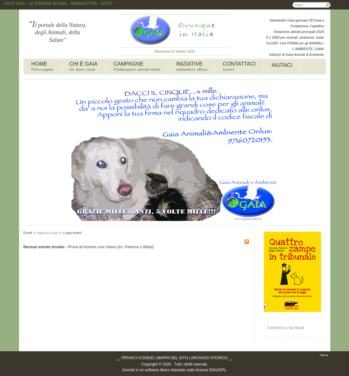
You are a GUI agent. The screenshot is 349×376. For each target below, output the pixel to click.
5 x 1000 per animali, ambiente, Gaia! (295, 37)
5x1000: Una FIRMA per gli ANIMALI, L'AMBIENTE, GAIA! (295, 46)
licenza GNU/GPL (211, 370)
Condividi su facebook (285, 328)
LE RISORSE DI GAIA (48, 3)
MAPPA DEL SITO (172, 358)
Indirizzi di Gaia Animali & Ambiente (296, 54)
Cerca (328, 5)
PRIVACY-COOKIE (138, 358)
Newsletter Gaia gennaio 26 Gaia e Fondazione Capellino (297, 23)
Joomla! (128, 370)
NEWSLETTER (84, 3)
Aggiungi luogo (47, 233)
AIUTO (106, 3)
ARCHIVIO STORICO (209, 358)
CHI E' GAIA (14, 3)
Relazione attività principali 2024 (299, 32)
